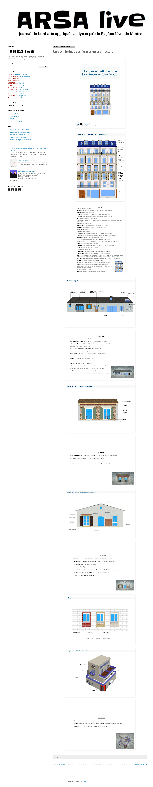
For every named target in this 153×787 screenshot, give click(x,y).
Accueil (100, 764)
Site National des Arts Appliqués (19, 134)
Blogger (84, 781)
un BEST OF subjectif (20, 74)
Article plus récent (59, 764)
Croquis (12, 119)
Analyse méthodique (16, 121)
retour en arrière (24, 89)
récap (21, 79)
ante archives (20, 98)
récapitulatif (24, 81)
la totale (21, 83)
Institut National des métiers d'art (20, 132)
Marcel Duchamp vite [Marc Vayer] (20, 140)
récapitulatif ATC (15, 116)
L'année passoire (25, 76)
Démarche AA (14, 113)
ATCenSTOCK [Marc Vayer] (18, 137)
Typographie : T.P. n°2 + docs (27, 160)
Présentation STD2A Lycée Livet (19, 129)
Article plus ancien (141, 764)
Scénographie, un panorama (26, 171)
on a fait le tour (24, 91)
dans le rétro (23, 87)
